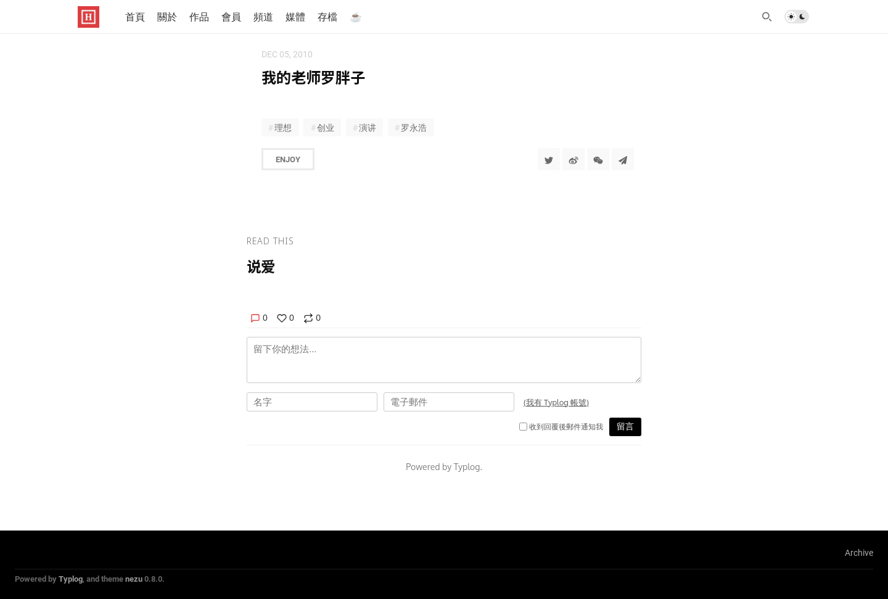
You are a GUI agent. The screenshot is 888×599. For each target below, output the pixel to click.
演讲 (367, 127)
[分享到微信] (598, 159)
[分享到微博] (573, 159)
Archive (859, 552)
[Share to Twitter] (549, 159)
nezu (133, 578)
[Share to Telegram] (623, 159)
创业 (325, 127)
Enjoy (288, 159)
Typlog (71, 578)
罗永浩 (414, 127)
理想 (283, 127)
